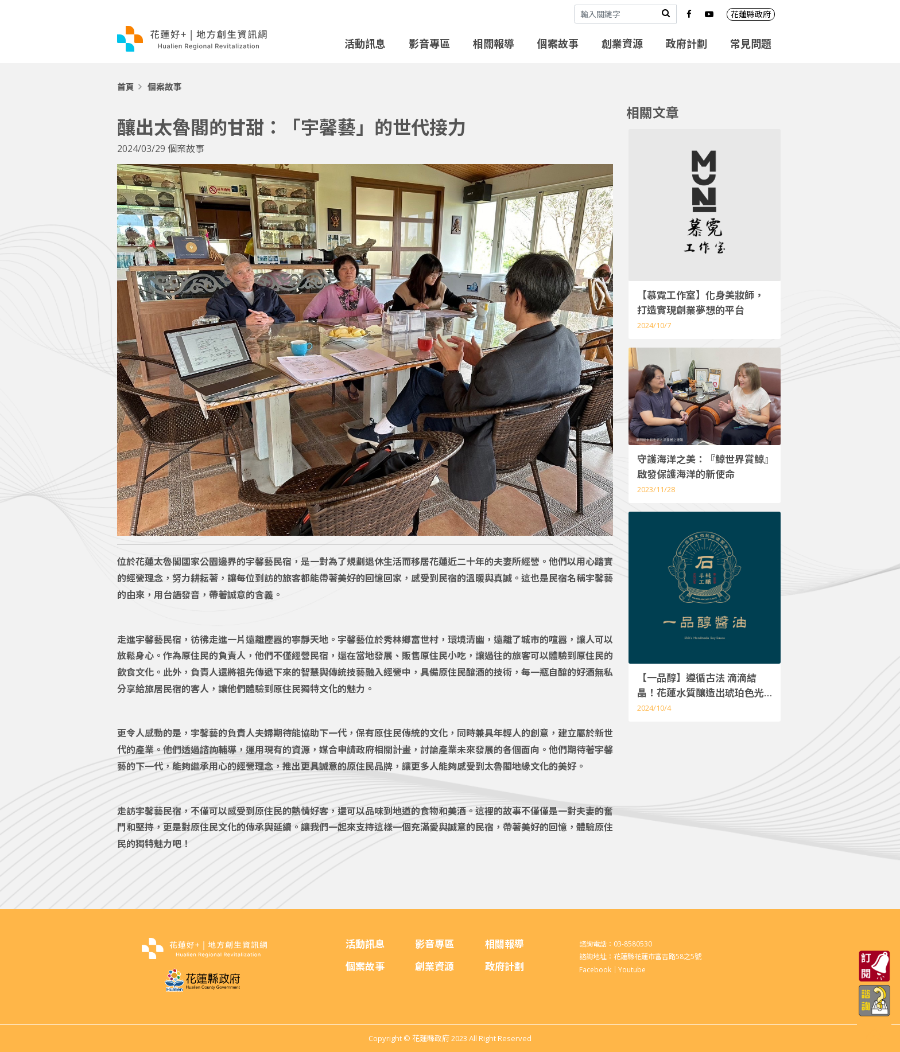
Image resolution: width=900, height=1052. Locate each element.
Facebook (595, 970)
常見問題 (750, 43)
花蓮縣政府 (751, 14)
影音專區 (429, 43)
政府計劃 (686, 43)
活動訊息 (365, 43)
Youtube (632, 970)
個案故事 (558, 43)
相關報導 (493, 43)
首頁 (125, 86)
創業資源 (622, 43)
